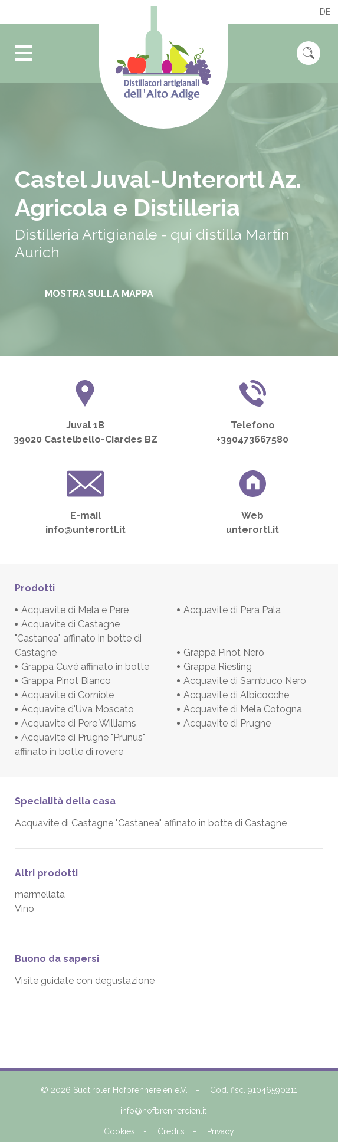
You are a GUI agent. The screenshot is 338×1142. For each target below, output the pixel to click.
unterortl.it (252, 529)
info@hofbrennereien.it (163, 1110)
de (325, 12)
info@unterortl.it (85, 529)
